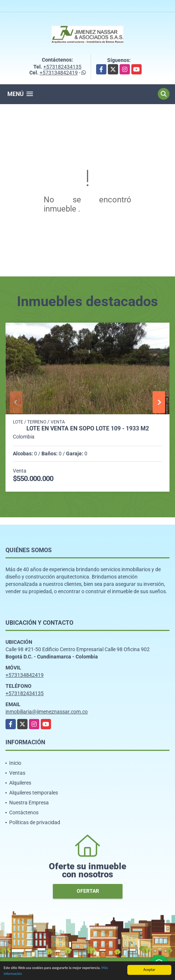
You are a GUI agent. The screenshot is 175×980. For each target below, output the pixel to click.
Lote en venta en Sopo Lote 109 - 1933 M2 (87, 429)
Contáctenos (24, 812)
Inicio (15, 763)
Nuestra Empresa (29, 802)
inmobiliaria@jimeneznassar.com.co (47, 712)
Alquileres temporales (33, 793)
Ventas (17, 773)
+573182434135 (62, 67)
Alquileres (20, 783)
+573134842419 (59, 73)
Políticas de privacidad (34, 822)
